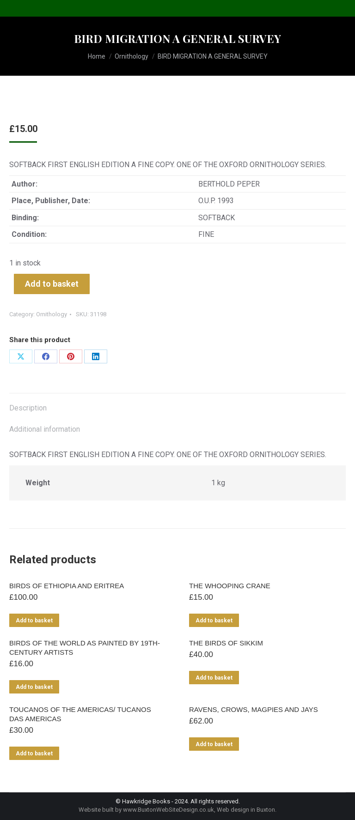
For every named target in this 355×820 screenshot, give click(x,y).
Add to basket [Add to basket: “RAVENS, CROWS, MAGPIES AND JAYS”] (214, 744)
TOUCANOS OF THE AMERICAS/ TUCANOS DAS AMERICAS (80, 714)
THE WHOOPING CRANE (229, 586)
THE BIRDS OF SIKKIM (226, 643)
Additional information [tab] (44, 429)
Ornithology (51, 314)
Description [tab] (28, 408)
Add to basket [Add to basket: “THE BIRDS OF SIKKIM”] (214, 678)
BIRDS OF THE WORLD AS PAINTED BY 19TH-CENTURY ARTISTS (84, 647)
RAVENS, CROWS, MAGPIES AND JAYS (253, 709)
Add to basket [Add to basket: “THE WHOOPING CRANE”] (214, 620)
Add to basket (52, 284)
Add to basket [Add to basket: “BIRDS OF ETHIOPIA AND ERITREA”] (34, 620)
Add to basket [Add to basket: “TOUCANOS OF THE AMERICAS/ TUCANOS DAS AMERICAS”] (34, 753)
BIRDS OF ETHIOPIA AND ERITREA (66, 586)
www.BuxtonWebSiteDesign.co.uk (168, 809)
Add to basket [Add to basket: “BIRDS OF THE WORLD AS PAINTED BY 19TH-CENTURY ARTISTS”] (34, 687)
